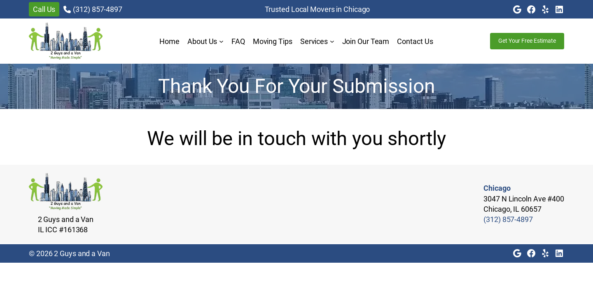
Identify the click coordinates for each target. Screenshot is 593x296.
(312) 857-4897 (97, 9)
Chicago (496, 188)
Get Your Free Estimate (527, 40)
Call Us (44, 9)
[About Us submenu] (221, 41)
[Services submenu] (332, 41)
